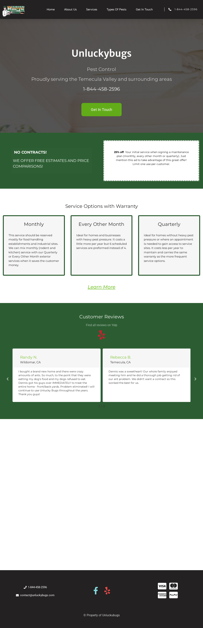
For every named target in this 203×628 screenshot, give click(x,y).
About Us (70, 9)
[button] (7, 379)
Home (51, 9)
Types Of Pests (116, 9)
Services (91, 9)
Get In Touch (144, 9)
